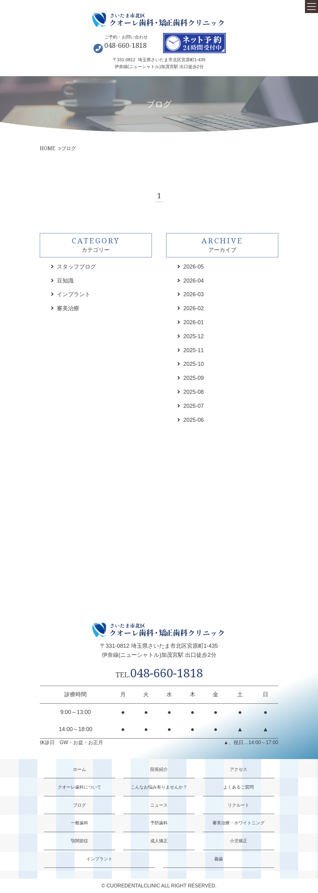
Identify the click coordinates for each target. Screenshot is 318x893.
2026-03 (193, 294)
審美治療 (68, 308)
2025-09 (193, 378)
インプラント (73, 294)
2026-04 (193, 281)
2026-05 (193, 267)
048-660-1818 (125, 45)
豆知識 (65, 281)
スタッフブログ (76, 267)
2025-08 (193, 392)
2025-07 (193, 406)
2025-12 (193, 336)
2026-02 (193, 308)
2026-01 (193, 322)
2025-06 (193, 420)
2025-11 (193, 350)
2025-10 (193, 364)
